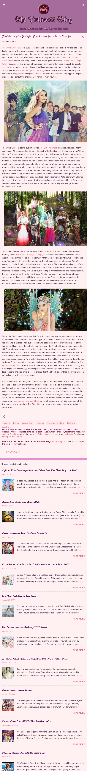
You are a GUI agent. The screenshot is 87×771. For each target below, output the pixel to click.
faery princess (62, 57)
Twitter (19, 436)
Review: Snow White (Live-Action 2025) (21, 501)
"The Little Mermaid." (48, 148)
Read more (79, 493)
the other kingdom (55, 423)
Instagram (6, 436)
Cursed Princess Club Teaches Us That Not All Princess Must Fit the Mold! (35, 564)
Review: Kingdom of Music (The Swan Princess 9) (24, 533)
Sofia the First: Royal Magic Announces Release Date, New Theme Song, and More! (39, 470)
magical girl (7, 67)
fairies (16, 423)
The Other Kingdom (10, 48)
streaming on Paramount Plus (25, 401)
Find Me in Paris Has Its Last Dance (19, 595)
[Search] (83, 5)
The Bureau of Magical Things (29, 254)
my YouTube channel (40, 434)
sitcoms (40, 423)
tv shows (71, 423)
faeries (6, 423)
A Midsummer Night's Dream (28, 70)
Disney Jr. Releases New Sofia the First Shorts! (23, 752)
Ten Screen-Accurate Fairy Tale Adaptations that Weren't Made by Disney (35, 658)
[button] (83, 37)
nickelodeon (27, 423)
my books (68, 434)
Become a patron (59, 441)
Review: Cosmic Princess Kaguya (16, 689)
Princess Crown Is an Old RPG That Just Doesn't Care (26, 721)
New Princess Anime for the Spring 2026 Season (24, 627)
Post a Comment (12, 452)
